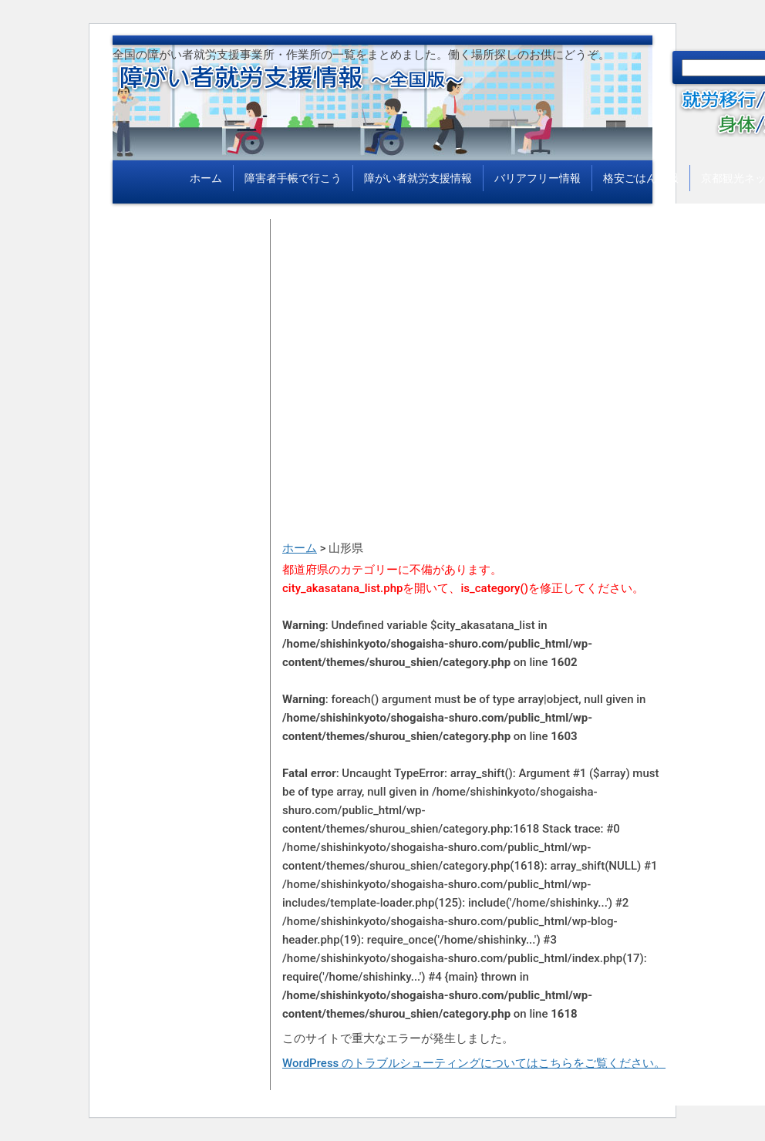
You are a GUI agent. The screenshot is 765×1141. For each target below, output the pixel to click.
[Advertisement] (475, 327)
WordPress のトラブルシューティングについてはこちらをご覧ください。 (474, 1063)
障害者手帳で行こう (293, 178)
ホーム (206, 178)
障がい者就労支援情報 (418, 178)
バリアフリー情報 (537, 178)
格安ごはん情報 (641, 178)
